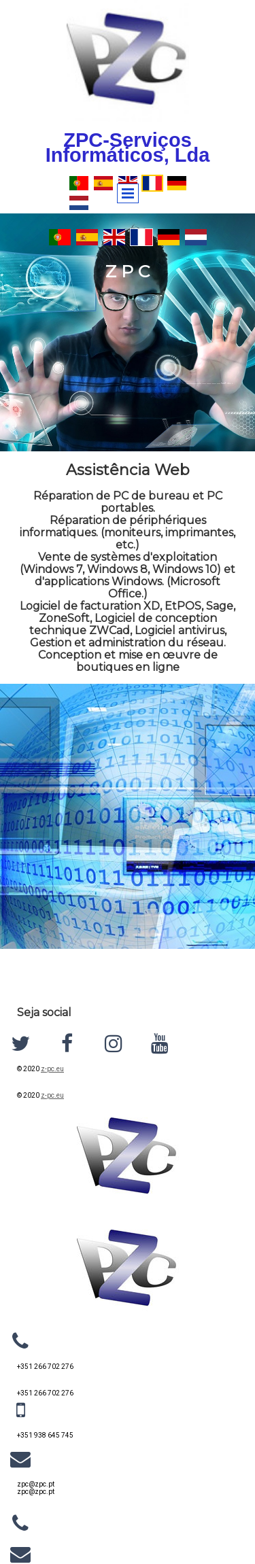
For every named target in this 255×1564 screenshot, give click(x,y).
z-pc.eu (52, 1069)
